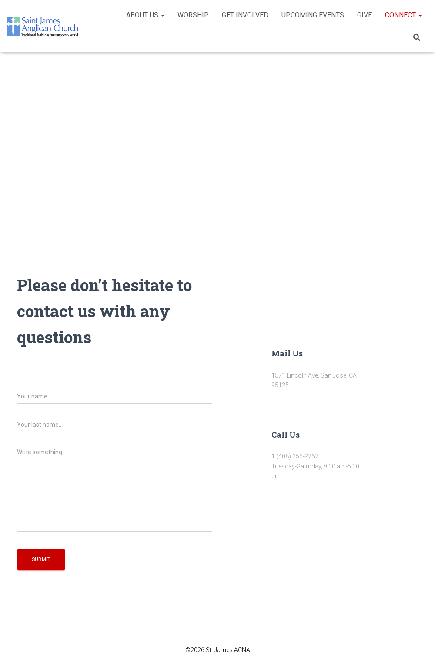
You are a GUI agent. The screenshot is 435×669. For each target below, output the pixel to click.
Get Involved (245, 15)
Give (364, 15)
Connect (403, 15)
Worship (193, 15)
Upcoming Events (312, 15)
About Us (145, 15)
